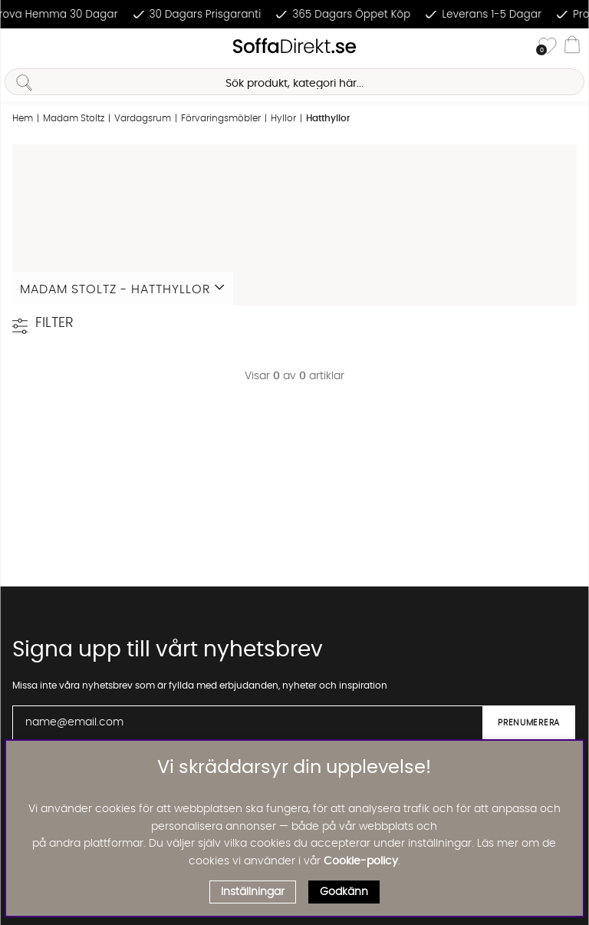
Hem (22, 118)
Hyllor (283, 118)
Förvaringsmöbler (221, 118)
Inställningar (253, 892)
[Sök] (294, 81)
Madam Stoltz (73, 118)
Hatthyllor (328, 118)
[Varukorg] (572, 47)
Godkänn (344, 892)
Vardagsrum (142, 118)
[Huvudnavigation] (17, 47)
